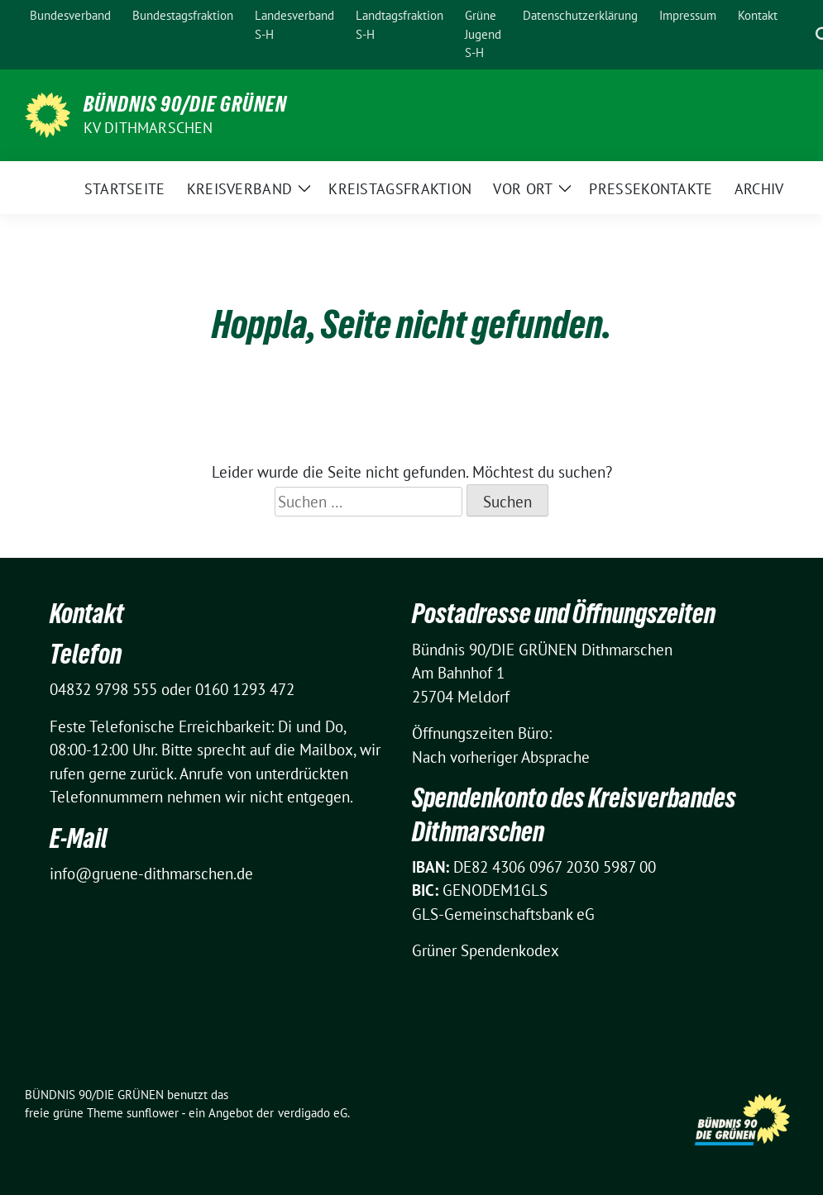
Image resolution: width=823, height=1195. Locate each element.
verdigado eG (312, 1113)
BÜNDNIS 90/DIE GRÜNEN (185, 104)
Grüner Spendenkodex (485, 950)
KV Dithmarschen (148, 127)
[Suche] (799, 34)
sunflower (153, 1113)
